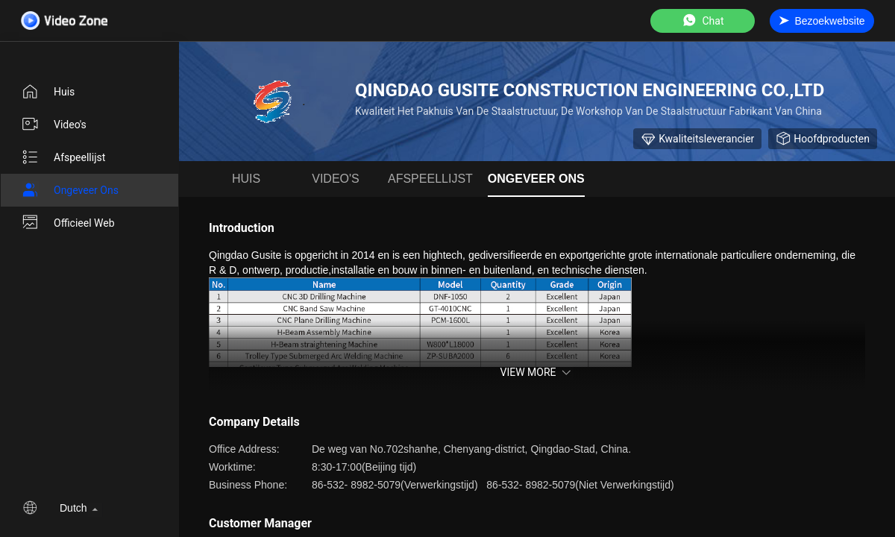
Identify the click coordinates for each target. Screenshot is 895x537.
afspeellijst (63, 157)
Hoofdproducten (823, 138)
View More (537, 372)
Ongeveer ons (70, 190)
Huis (48, 92)
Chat (702, 20)
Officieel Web (68, 223)
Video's (54, 125)
